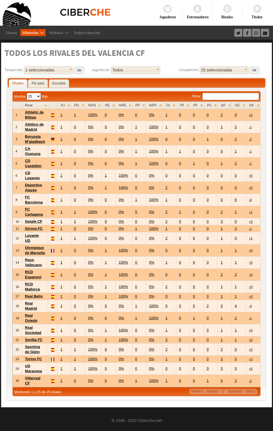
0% (121, 115)
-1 (250, 127)
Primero (197, 391)
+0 (251, 175)
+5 (251, 368)
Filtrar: (225, 96)
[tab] (18, 83)
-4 (250, 306)
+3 (251, 221)
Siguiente (235, 391)
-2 (250, 139)
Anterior (213, 391)
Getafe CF (33, 221)
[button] (79, 70)
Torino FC (33, 359)
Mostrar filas (31, 97)
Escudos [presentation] (58, 83)
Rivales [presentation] (18, 83)
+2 (251, 115)
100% (92, 115)
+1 (251, 212)
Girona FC (34, 228)
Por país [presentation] (38, 83)
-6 (250, 200)
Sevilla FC (34, 340)
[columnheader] (35, 105)
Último (250, 391)
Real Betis (34, 296)
